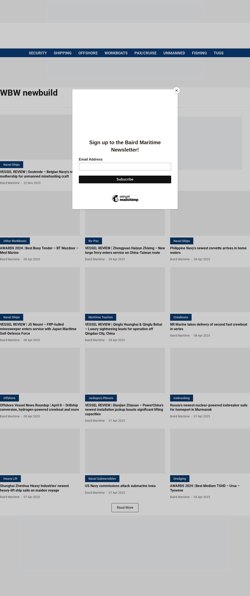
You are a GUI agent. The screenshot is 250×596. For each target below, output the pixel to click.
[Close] (176, 90)
